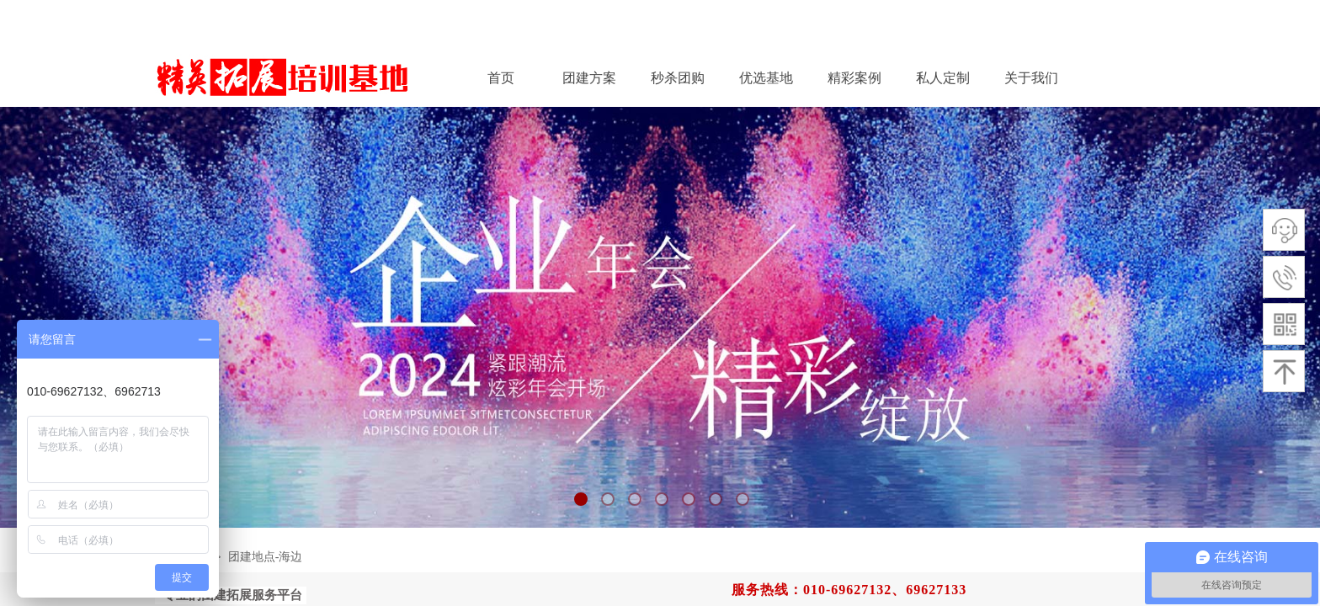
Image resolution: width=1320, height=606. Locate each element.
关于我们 (1031, 78)
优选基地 (766, 78)
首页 (500, 78)
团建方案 (589, 78)
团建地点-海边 (265, 556)
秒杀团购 (678, 78)
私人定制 (943, 78)
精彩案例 (854, 78)
